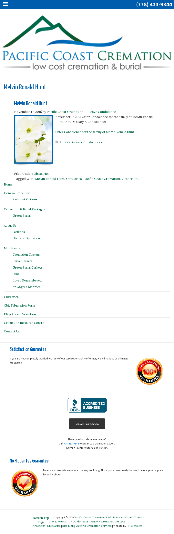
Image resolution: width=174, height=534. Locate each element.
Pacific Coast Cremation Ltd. (92, 517)
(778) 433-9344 (154, 4)
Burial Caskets (22, 261)
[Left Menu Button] (6, 4)
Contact (139, 517)
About (128, 517)
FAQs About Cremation (20, 314)
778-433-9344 (71, 443)
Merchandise (13, 248)
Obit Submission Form (19, 305)
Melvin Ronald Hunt (30, 103)
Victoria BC (130, 179)
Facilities (19, 232)
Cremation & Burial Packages (24, 209)
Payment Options (25, 199)
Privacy (117, 517)
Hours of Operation (26, 238)
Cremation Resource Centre (24, 323)
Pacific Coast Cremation (101, 179)
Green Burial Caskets (27, 267)
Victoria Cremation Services (94, 526)
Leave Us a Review (87, 424)
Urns (16, 274)
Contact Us (12, 331)
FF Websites (134, 526)
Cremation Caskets (26, 254)
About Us (10, 225)
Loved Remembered (27, 280)
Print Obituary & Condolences (80, 142)
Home (8, 184)
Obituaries (41, 174)
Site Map (68, 526)
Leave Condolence (102, 112)
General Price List (17, 193)
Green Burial (22, 215)
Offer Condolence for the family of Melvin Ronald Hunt (94, 132)
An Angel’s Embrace (27, 287)
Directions (38, 526)
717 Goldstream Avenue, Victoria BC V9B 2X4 (96, 521)
